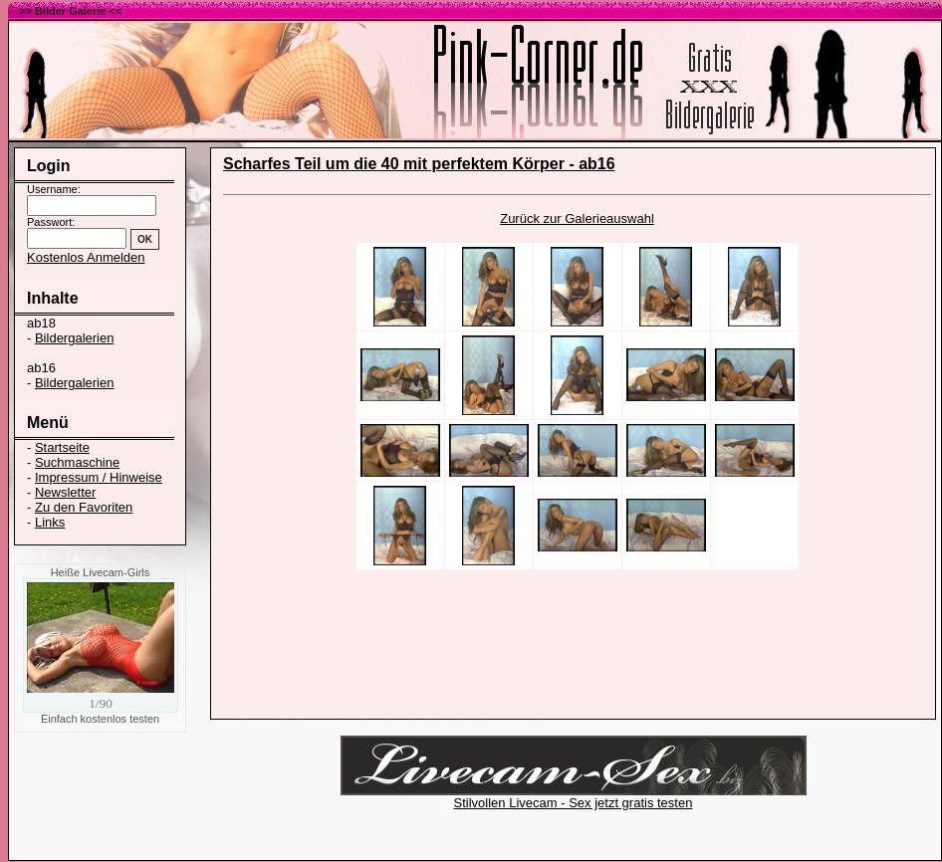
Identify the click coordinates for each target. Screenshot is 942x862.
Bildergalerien (75, 337)
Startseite (62, 447)
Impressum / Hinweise (98, 477)
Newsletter (65, 492)
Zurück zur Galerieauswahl (577, 218)
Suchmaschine (77, 462)
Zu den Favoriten (83, 507)
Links (50, 522)
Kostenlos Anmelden (86, 257)
